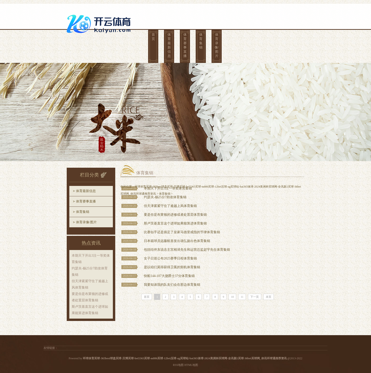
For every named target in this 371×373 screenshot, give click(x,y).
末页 (268, 296)
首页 (153, 37)
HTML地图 (191, 365)
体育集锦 (201, 41)
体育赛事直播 (185, 45)
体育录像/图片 (217, 45)
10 (232, 296)
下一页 (254, 296)
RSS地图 (178, 365)
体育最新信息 (169, 45)
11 (242, 296)
